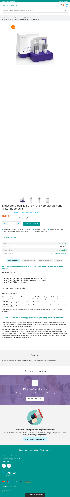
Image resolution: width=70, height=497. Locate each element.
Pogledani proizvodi (35, 495)
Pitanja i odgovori (26, 213)
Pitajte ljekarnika (35, 399)
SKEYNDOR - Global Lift (59, 254)
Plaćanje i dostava (63, 1)
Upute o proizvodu (28, 261)
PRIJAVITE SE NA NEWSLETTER (35, 439)
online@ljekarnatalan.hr (8, 1)
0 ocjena (16, 213)
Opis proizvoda (13, 261)
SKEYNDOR (63, 244)
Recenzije (36, 213)
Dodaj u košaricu (31, 224)
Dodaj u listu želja (10, 238)
